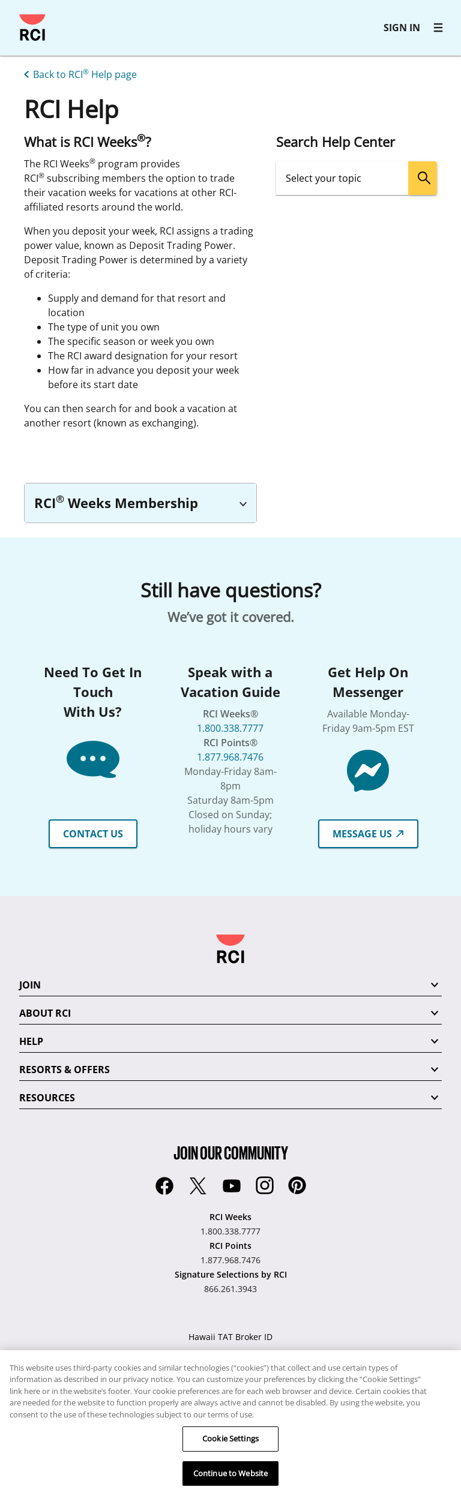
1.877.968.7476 (230, 757)
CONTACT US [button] (93, 833)
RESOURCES (47, 1097)
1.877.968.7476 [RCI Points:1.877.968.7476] (230, 1260)
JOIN (30, 985)
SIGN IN (402, 27)
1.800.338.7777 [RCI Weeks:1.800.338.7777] (230, 1231)
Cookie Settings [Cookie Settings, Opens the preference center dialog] (230, 1457)
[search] (422, 178)
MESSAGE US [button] (368, 833)
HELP (31, 1041)
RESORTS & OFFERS (64, 1069)
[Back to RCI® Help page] (78, 73)
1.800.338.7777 (230, 728)
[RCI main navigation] (438, 27)
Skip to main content (14, 14)
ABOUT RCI (45, 1013)
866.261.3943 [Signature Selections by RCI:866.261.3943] (230, 1288)
